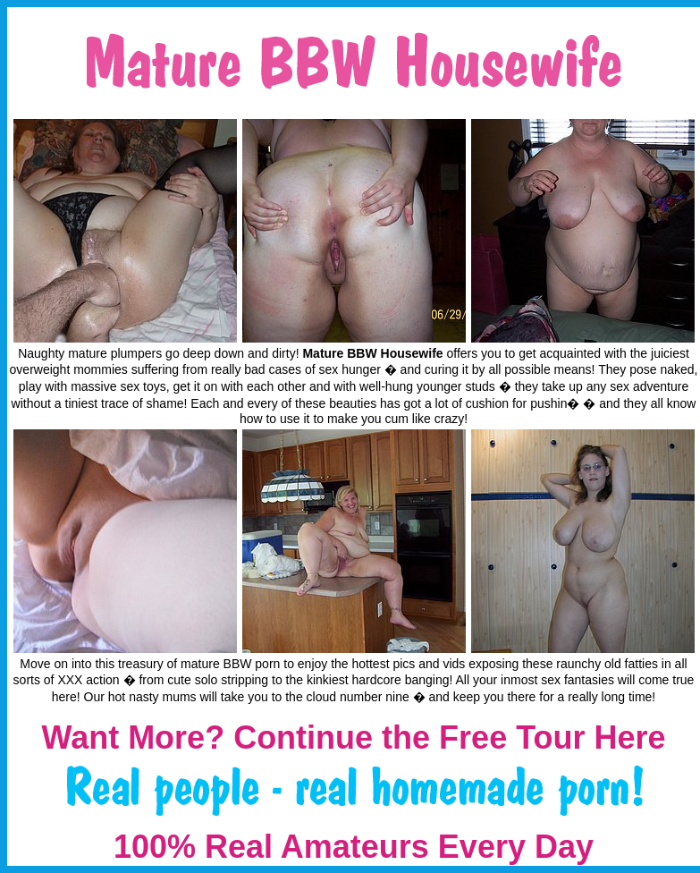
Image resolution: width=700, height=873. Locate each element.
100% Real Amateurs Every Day (354, 846)
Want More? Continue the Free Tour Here (353, 737)
